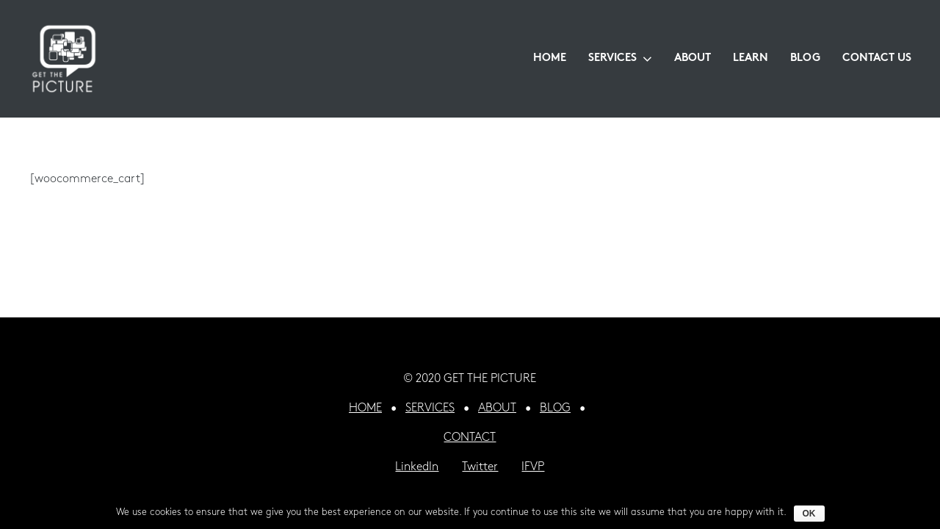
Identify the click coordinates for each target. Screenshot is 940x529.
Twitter (480, 467)
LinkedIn (416, 467)
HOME (365, 408)
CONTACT (470, 438)
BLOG (555, 408)
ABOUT (497, 408)
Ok (809, 513)
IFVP (532, 467)
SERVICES (430, 408)
